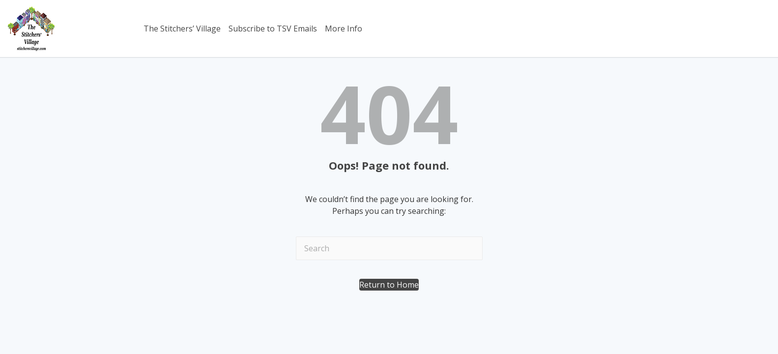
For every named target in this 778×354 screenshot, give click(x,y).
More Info (343, 28)
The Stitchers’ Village (182, 28)
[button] (389, 285)
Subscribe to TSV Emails (273, 28)
